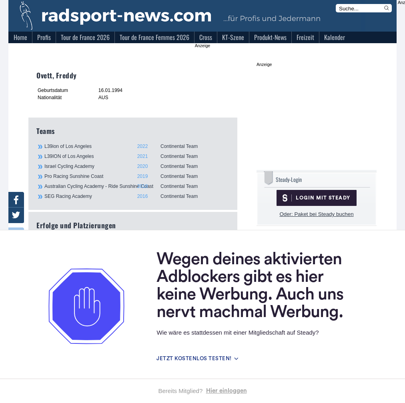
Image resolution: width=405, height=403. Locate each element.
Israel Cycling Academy (136, 166)
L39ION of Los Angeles (136, 156)
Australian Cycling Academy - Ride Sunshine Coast (136, 186)
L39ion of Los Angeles (136, 146)
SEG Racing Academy (136, 196)
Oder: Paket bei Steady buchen (316, 214)
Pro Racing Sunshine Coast (136, 176)
